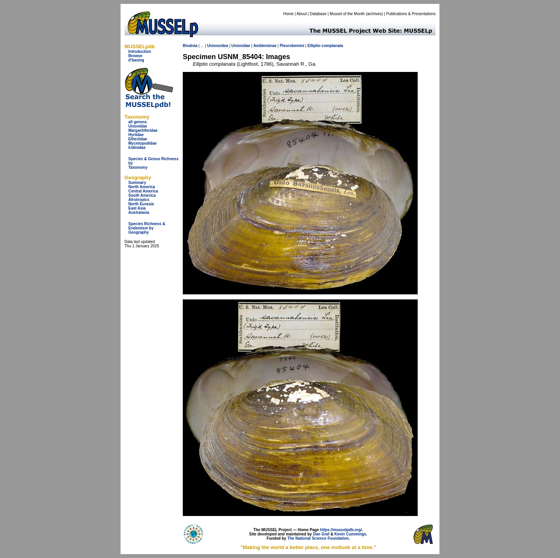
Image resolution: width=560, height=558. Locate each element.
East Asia (137, 208)
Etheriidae (137, 139)
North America (141, 187)
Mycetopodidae (142, 143)
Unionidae (137, 126)
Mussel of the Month (347, 14)
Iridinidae (136, 147)
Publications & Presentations (411, 14)
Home (288, 14)
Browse (135, 56)
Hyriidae (136, 135)
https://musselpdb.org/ (341, 530)
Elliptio (314, 46)
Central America (143, 191)
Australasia (138, 212)
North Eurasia (141, 204)
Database (318, 14)
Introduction (139, 51)
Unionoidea (217, 46)
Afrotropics (138, 200)
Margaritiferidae (143, 130)
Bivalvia (190, 46)
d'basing (136, 60)
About (302, 14)
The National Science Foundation (318, 538)
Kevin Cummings (350, 534)
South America (142, 195)
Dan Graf (321, 534)
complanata (332, 46)
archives (374, 14)
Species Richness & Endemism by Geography (146, 228)
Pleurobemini (292, 46)
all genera (137, 122)
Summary (137, 182)
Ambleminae (265, 46)
